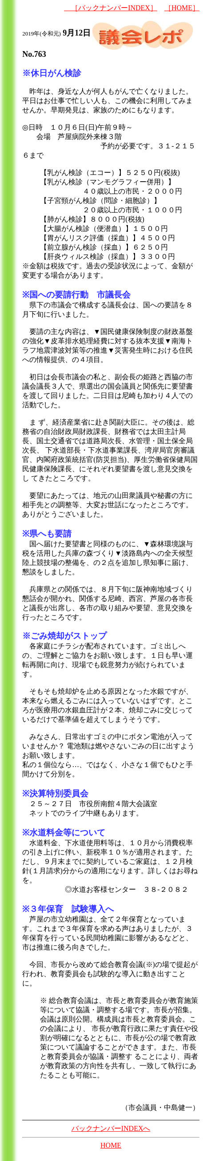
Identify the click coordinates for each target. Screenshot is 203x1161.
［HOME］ (181, 8)
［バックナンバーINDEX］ (110, 8)
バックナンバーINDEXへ (111, 1128)
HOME (110, 1145)
